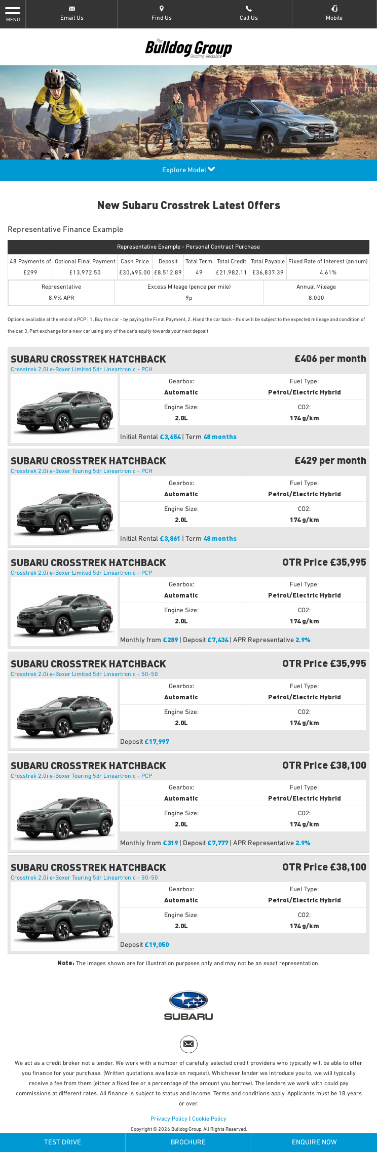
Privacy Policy (168, 1119)
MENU (12, 13)
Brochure (188, 1142)
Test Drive (62, 1142)
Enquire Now (314, 1142)
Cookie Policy (209, 1119)
